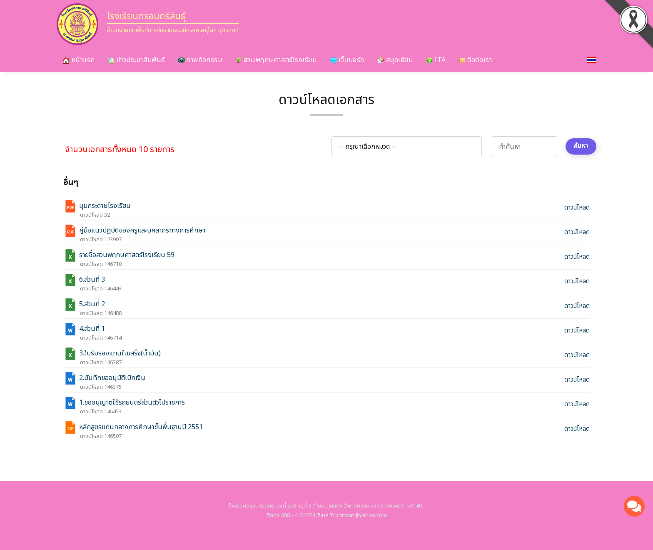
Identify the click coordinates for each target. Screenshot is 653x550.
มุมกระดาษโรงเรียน (105, 206)
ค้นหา (581, 146)
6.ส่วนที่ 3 (92, 280)
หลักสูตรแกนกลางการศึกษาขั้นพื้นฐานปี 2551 (141, 427)
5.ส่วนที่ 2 (92, 305)
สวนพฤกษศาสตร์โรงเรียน (276, 60)
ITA (436, 60)
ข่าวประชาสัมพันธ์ (136, 60)
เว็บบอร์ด (347, 60)
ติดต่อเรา (475, 60)
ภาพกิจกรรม (200, 60)
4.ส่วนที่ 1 (92, 329)
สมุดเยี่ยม (395, 60)
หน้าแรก (79, 60)
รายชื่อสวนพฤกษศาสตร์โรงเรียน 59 (126, 255)
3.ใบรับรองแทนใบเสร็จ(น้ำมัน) (120, 354)
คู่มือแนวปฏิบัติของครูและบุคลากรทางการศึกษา (142, 231)
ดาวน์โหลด (577, 207)
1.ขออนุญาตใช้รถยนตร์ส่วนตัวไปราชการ (132, 403)
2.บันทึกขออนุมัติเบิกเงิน (112, 378)
